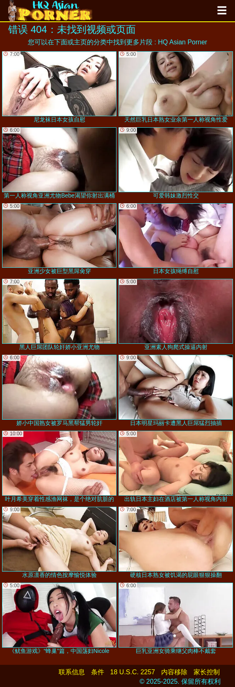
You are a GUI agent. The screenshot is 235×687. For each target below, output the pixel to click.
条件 (97, 672)
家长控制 (207, 672)
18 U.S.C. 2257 (132, 672)
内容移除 (174, 672)
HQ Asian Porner (182, 42)
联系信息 (72, 672)
